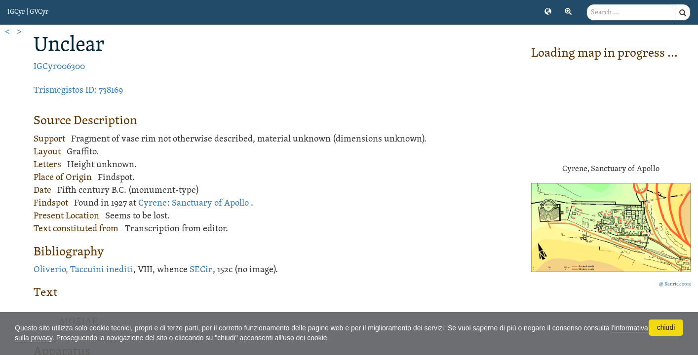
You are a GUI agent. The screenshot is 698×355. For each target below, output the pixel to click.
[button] (548, 11)
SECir (201, 270)
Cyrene (152, 203)
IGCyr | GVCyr (27, 12)
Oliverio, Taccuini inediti (83, 270)
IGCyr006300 (59, 66)
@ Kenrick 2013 (675, 284)
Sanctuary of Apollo (210, 203)
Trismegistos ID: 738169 (78, 90)
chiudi (666, 327)
